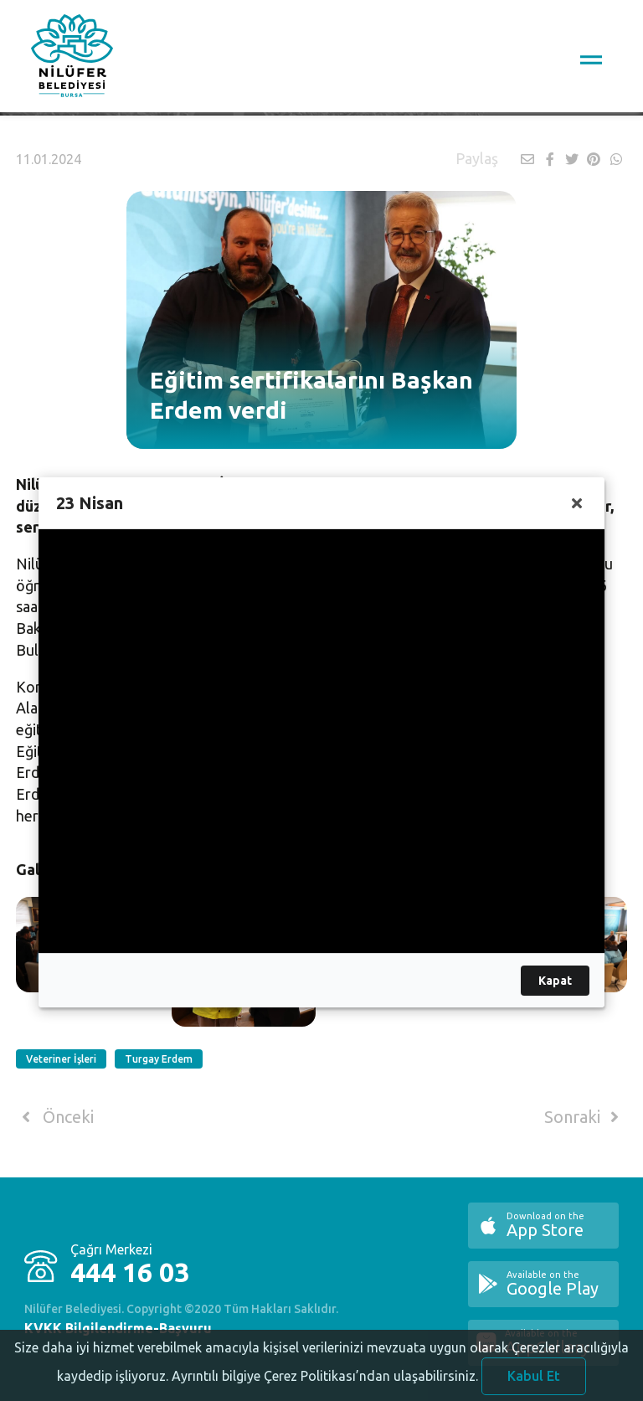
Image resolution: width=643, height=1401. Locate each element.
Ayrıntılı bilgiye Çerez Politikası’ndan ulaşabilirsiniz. (325, 1387)
